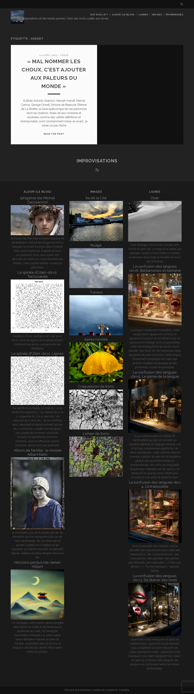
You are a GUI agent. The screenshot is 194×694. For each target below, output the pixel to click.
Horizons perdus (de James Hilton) (37, 564)
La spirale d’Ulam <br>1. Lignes (37, 353)
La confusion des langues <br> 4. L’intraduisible (155, 484)
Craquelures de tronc (96, 386)
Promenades (174, 14)
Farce (64, 55)
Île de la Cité (96, 198)
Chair (154, 198)
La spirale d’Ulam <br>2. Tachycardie (37, 274)
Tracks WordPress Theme (82, 690)
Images (157, 14)
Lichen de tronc (96, 433)
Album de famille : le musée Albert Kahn (37, 452)
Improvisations (97, 160)
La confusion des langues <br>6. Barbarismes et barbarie (155, 268)
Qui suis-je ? (99, 14)
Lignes (143, 14)
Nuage (96, 245)
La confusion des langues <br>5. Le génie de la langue (155, 374)
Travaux (96, 292)
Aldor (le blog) (123, 14)
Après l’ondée (96, 339)
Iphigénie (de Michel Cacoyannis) (37, 200)
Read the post (54, 134)
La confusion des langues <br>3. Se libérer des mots (155, 578)
